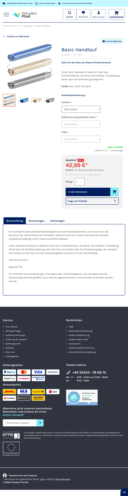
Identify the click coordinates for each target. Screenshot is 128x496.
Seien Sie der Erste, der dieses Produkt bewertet (86, 62)
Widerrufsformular (78, 339)
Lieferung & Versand (16, 339)
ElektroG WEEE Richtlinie (81, 347)
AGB (71, 326)
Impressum (75, 343)
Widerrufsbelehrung (79, 335)
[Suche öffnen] (69, 14)
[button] (8, 67)
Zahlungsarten (13, 343)
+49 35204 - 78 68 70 (89, 372)
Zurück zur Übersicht (18, 36)
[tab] (14, 220)
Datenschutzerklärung (80, 331)
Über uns (10, 352)
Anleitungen (57, 220)
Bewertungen (37, 220)
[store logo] (25, 14)
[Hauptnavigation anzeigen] (6, 14)
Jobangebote (12, 356)
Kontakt (10, 347)
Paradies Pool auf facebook (20, 475)
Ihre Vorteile (12, 326)
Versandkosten (94, 174)
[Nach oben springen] (124, 492)
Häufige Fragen (13, 331)
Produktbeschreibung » (73, 95)
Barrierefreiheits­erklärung (82, 352)
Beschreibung (14, 220)
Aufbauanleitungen (15, 335)
